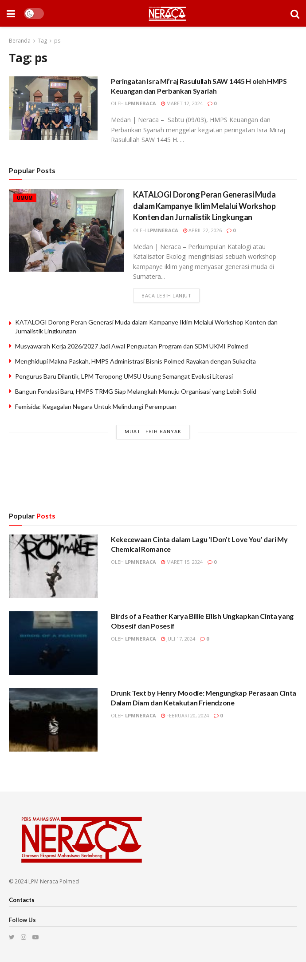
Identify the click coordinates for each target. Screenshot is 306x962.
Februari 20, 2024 (185, 715)
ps (57, 40)
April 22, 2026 (202, 230)
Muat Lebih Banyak (153, 431)
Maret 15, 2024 (182, 561)
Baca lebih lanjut (166, 295)
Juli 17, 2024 (178, 638)
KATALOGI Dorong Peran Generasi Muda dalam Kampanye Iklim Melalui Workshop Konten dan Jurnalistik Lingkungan (204, 206)
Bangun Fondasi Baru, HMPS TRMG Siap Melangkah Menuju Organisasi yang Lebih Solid (135, 391)
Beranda (20, 40)
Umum (25, 198)
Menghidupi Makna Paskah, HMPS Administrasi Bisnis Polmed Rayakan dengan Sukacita (135, 361)
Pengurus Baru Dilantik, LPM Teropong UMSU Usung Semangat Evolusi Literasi (124, 376)
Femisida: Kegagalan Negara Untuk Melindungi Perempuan (96, 406)
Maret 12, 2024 (182, 103)
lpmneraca (140, 103)
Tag (42, 40)
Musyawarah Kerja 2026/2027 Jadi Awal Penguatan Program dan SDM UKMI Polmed (131, 346)
